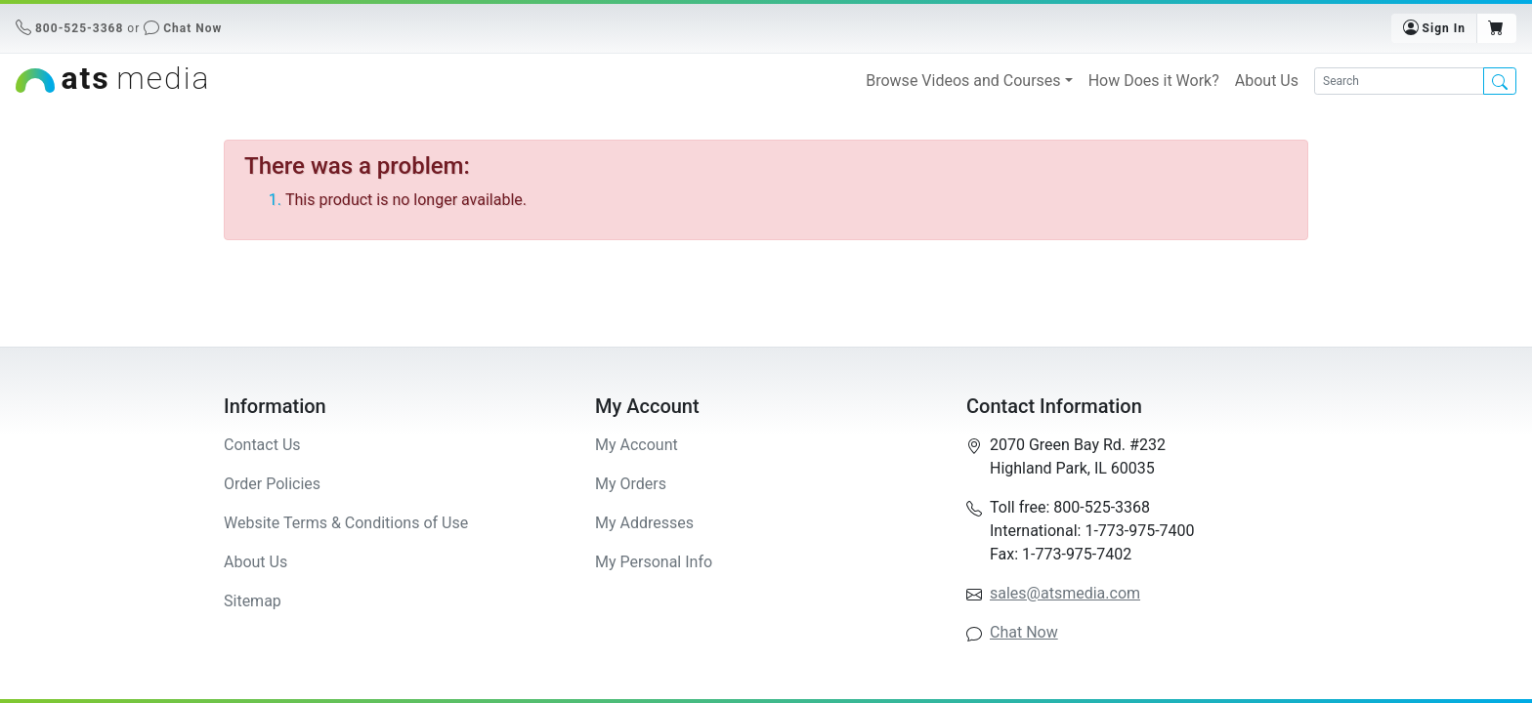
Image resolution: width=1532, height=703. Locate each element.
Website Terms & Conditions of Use (346, 523)
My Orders (630, 484)
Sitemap (252, 601)
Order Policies (272, 484)
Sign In (1434, 27)
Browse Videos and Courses (963, 80)
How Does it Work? (1153, 80)
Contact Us (262, 444)
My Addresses (644, 523)
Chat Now (192, 28)
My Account (636, 444)
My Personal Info (653, 562)
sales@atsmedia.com (1065, 593)
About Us (1266, 80)
